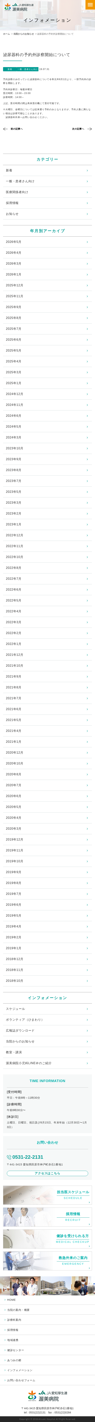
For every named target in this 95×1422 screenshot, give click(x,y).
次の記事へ (78, 129)
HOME (11, 1299)
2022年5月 (14, 600)
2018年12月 (14, 959)
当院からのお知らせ (23, 34)
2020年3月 (14, 828)
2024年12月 (14, 394)
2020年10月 (14, 763)
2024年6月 (14, 415)
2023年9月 (14, 459)
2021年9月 (14, 676)
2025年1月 (14, 383)
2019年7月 (14, 893)
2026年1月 (14, 274)
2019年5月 (14, 915)
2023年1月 (14, 524)
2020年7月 (14, 785)
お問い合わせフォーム (21, 1380)
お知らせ (12, 213)
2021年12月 (14, 654)
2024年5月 (14, 426)
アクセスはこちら (47, 1173)
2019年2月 (14, 937)
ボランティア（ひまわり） (25, 1019)
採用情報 (12, 203)
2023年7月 (14, 481)
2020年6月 (14, 796)
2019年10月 (14, 861)
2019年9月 (14, 872)
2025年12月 (14, 285)
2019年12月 (14, 839)
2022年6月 (14, 589)
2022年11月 (14, 546)
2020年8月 (14, 774)
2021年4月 (14, 730)
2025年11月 (14, 296)
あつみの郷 (14, 1360)
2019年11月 (14, 850)
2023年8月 (14, 470)
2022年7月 (14, 578)
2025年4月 (14, 361)
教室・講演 (14, 1052)
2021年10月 (14, 665)
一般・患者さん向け (20, 181)
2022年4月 (14, 611)
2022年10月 (14, 557)
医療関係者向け (17, 192)
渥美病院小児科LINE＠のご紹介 (29, 1063)
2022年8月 (14, 567)
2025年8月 (14, 318)
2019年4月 (14, 926)
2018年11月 (14, 970)
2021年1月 (14, 741)
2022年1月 (14, 644)
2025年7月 (14, 328)
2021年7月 (14, 698)
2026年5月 (14, 241)
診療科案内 (14, 1319)
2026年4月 (14, 252)
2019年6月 (14, 904)
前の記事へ (17, 129)
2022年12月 (14, 535)
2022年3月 (14, 622)
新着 (9, 170)
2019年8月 (14, 883)
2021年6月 (14, 709)
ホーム (6, 34)
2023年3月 (14, 502)
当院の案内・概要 (18, 1309)
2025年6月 (14, 339)
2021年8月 (14, 687)
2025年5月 (14, 350)
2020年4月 (14, 817)
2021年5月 (14, 720)
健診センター (15, 1350)
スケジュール (15, 1008)
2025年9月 (14, 307)
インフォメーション (20, 1370)
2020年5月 (14, 807)
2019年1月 (14, 948)
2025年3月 (14, 372)
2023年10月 (14, 448)
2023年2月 (14, 513)
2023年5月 (14, 491)
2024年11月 (14, 404)
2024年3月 (14, 437)
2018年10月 (14, 980)
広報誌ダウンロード (20, 1030)
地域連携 (12, 1340)
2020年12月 (14, 752)
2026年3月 (14, 263)
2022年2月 (14, 633)
